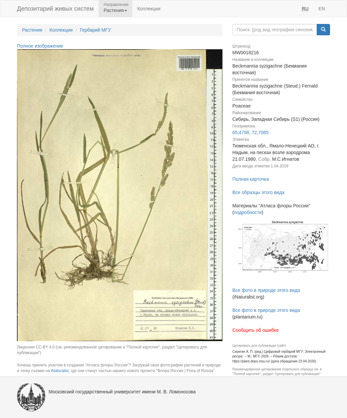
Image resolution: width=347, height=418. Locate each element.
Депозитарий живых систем (55, 8)
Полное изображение (40, 46)
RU (305, 8)
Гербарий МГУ (95, 30)
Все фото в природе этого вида (266, 290)
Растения (32, 30)
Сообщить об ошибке (255, 330)
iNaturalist (60, 370)
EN (322, 8)
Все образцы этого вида (258, 192)
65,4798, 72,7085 (250, 132)
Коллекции (149, 8)
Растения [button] (115, 10)
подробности (248, 212)
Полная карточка (250, 179)
